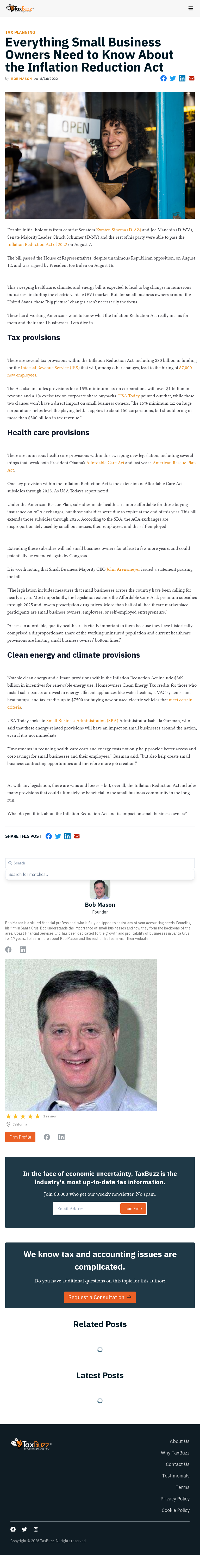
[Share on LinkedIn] (182, 78)
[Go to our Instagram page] (36, 1529)
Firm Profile (20, 1137)
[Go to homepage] (20, 8)
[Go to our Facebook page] (13, 1529)
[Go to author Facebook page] (8, 949)
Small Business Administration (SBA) (82, 720)
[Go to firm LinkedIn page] (61, 1137)
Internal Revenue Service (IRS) (50, 367)
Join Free (133, 1208)
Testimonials (176, 1476)
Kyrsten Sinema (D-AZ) (118, 229)
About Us (180, 1441)
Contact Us (178, 1464)
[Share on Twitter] (173, 78)
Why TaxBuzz (175, 1453)
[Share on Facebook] (163, 78)
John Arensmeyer (123, 569)
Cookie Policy (176, 1510)
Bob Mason (21, 78)
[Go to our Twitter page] (24, 1529)
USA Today (129, 395)
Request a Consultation (100, 1297)
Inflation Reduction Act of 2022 (37, 244)
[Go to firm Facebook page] (47, 1137)
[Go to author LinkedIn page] (23, 949)
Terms (183, 1487)
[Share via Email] (192, 78)
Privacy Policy (175, 1499)
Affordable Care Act (105, 462)
